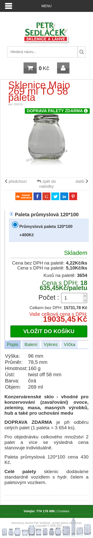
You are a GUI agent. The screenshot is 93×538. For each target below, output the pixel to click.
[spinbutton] (74, 298)
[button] (85, 295)
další (82, 181)
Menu (46, 6)
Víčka (69, 344)
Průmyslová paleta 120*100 (45, 230)
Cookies (63, 511)
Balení (31, 344)
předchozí (15, 181)
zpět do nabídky (46, 184)
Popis (12, 344)
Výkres (51, 344)
